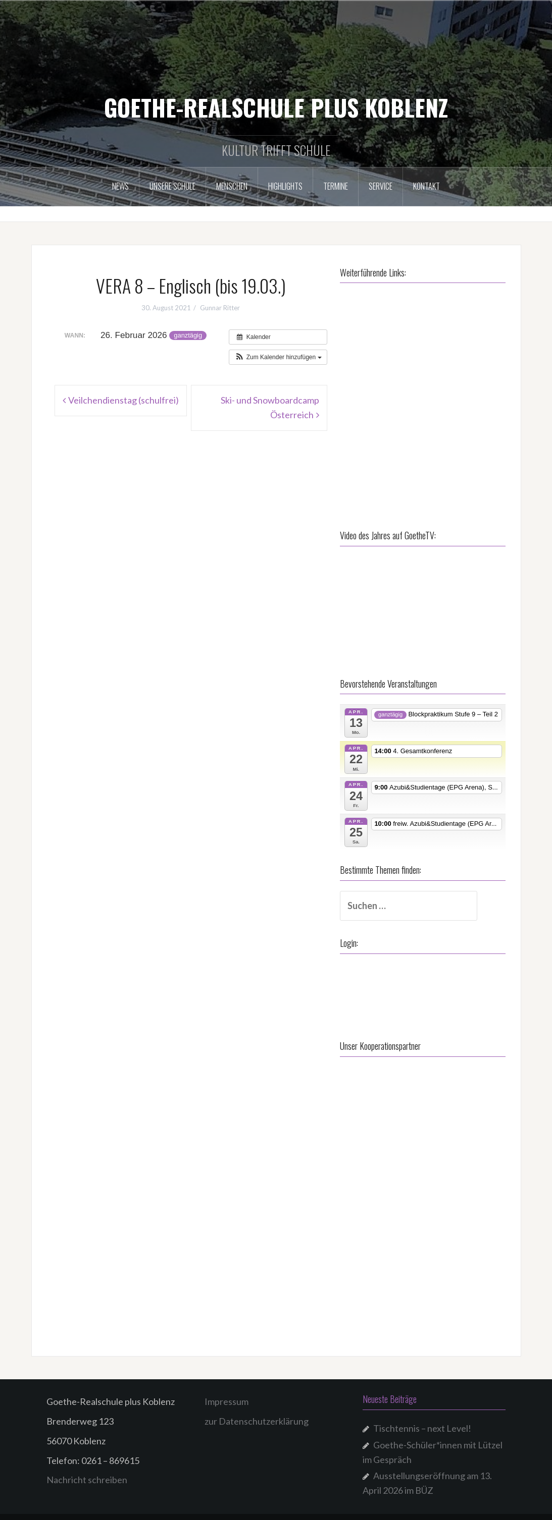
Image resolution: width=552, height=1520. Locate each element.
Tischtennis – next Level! (422, 1419)
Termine (335, 186)
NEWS (120, 186)
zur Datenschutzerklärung (257, 1412)
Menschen (231, 186)
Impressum (226, 1392)
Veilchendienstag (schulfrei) (123, 400)
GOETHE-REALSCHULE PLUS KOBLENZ (276, 107)
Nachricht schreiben (86, 1470)
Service (380, 186)
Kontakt (426, 186)
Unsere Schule (172, 186)
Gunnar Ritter (220, 308)
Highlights (285, 186)
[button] (277, 357)
